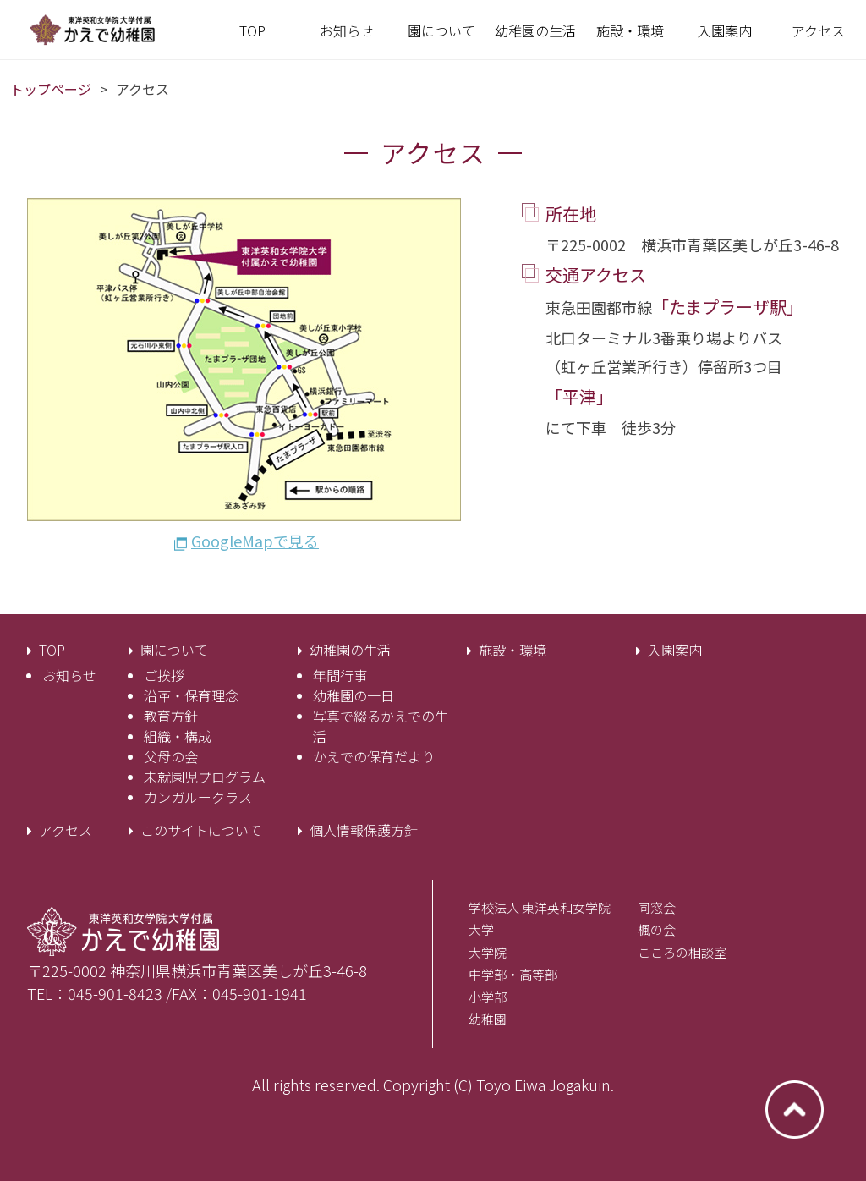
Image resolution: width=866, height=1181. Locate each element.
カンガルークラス (198, 797)
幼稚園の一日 (353, 695)
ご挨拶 (164, 675)
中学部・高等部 (513, 974)
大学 (481, 929)
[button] (441, 30)
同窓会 (657, 907)
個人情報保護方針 (364, 830)
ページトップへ (794, 1109)
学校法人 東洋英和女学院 (540, 907)
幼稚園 (488, 1019)
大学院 (488, 952)
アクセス (65, 830)
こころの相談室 (682, 952)
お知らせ (69, 675)
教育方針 (171, 716)
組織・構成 (177, 736)
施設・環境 (512, 650)
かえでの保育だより (374, 756)
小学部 (488, 997)
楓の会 (657, 929)
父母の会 (171, 756)
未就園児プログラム (205, 776)
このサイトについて (201, 830)
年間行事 (340, 675)
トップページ (50, 89)
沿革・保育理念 (191, 695)
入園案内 (675, 650)
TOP (52, 650)
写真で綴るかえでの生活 (380, 726)
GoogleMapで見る (255, 541)
